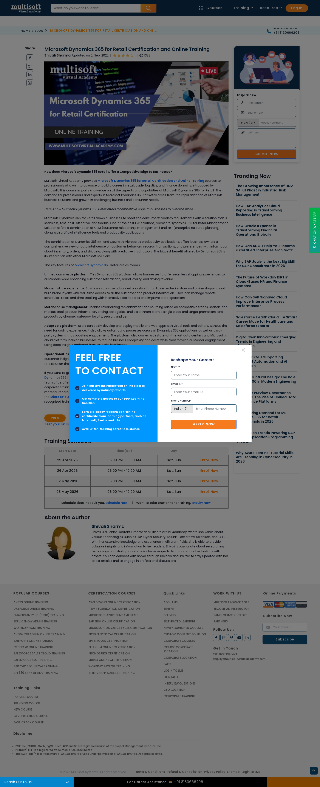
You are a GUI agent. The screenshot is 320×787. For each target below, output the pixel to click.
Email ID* (177, 384)
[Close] (243, 350)
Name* (175, 367)
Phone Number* (181, 400)
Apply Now (204, 424)
